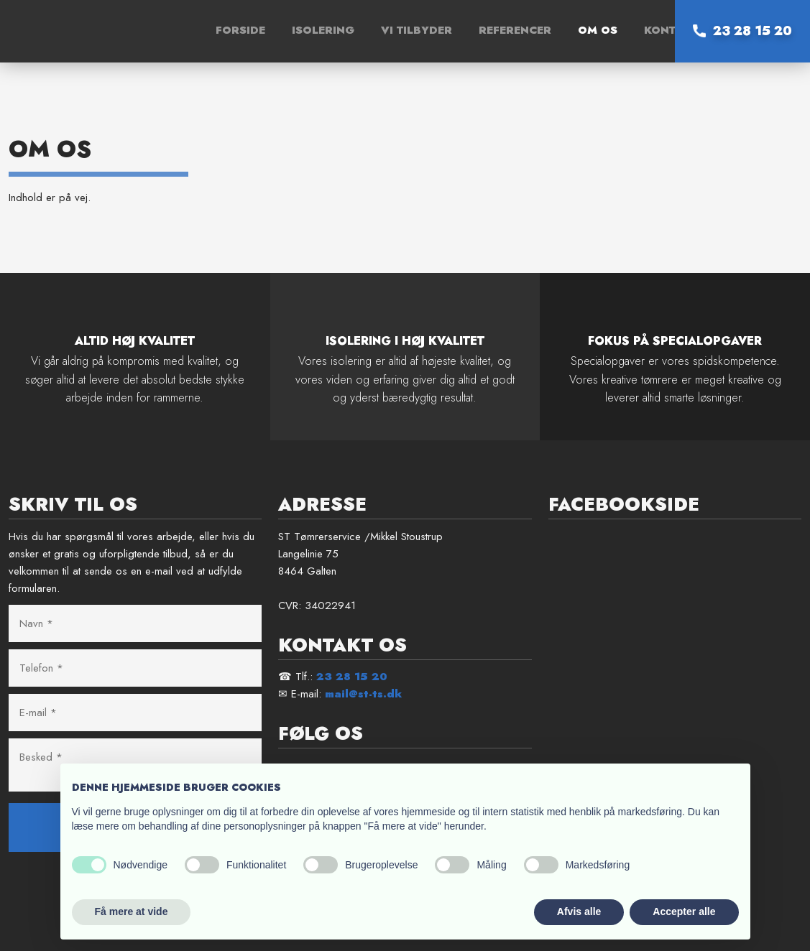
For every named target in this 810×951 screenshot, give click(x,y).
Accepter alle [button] (684, 911)
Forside (240, 30)
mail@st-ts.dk (363, 694)
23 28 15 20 (351, 677)
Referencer (515, 30)
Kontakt (671, 30)
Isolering (323, 30)
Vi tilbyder (416, 30)
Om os (597, 30)
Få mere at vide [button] (131, 911)
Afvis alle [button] (579, 911)
